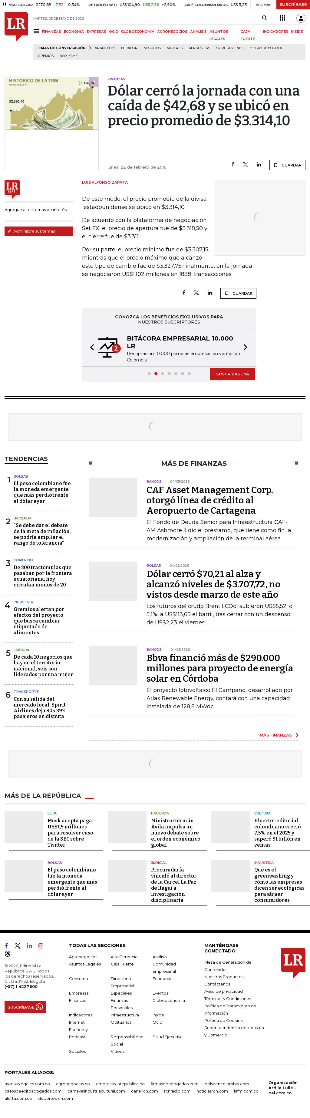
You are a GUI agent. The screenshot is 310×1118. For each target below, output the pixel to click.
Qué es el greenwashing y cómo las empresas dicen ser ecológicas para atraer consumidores (279, 885)
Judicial (159, 863)
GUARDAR (287, 165)
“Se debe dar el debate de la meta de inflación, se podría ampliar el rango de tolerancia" (42, 534)
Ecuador (129, 48)
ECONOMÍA (74, 31)
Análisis (160, 956)
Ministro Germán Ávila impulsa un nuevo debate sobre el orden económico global (175, 833)
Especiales (121, 993)
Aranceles (105, 48)
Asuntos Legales (85, 964)
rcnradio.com (177, 1091)
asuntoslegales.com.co (27, 1083)
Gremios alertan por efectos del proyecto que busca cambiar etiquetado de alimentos (39, 621)
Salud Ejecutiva (168, 1036)
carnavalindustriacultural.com (96, 1091)
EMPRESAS (96, 31)
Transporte (26, 692)
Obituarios (121, 1022)
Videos (117, 1051)
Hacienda (22, 518)
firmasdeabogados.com (175, 1083)
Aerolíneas (199, 48)
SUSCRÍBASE (293, 4)
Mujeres (175, 48)
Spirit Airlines (229, 48)
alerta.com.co (18, 1098)
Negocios (152, 48)
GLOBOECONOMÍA (137, 31)
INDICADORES (275, 31)
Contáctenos (217, 984)
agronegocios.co (73, 1083)
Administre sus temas (31, 231)
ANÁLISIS (198, 31)
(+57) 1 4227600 (21, 986)
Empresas (78, 993)
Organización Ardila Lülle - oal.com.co (283, 1087)
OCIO (113, 31)
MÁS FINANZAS (276, 735)
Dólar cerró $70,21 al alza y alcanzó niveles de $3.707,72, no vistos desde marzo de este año (213, 584)
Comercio (23, 560)
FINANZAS (51, 31)
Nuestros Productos (223, 976)
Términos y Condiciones (227, 998)
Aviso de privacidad (223, 991)
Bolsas (21, 476)
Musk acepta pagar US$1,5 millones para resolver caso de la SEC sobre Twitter (71, 833)
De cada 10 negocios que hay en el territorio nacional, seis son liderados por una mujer (43, 665)
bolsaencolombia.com (227, 1083)
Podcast (77, 1036)
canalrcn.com (144, 1091)
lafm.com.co (246, 1091)
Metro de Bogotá (265, 48)
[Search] (264, 18)
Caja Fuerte (122, 964)
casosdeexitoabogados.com (33, 1091)
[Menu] (37, 31)
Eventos (160, 993)
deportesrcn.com (55, 1098)
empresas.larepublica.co (120, 1083)
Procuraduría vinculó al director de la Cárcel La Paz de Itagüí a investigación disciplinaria (173, 885)
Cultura (262, 813)
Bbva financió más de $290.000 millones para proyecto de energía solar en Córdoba (220, 668)
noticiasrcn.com (212, 1091)
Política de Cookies (223, 1020)
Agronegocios (83, 956)
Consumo (78, 978)
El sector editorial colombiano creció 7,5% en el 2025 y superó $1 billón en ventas (277, 833)
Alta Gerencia (124, 956)
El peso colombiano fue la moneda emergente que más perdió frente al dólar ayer (42, 492)
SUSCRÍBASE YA (232, 373)
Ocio (157, 1022)
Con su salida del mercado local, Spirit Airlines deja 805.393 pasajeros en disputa (40, 708)
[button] (90, 348)
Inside (158, 1014)
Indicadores (80, 1014)
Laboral (22, 650)
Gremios (46, 56)
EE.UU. (53, 813)
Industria (23, 602)
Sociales (77, 1051)
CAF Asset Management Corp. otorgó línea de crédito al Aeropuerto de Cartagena (210, 500)
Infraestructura (125, 1014)
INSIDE (297, 31)
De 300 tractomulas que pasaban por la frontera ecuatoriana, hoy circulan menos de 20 (43, 576)
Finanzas (77, 1000)
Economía (163, 978)
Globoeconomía (169, 1000)
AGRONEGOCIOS (172, 31)
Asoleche (69, 56)
